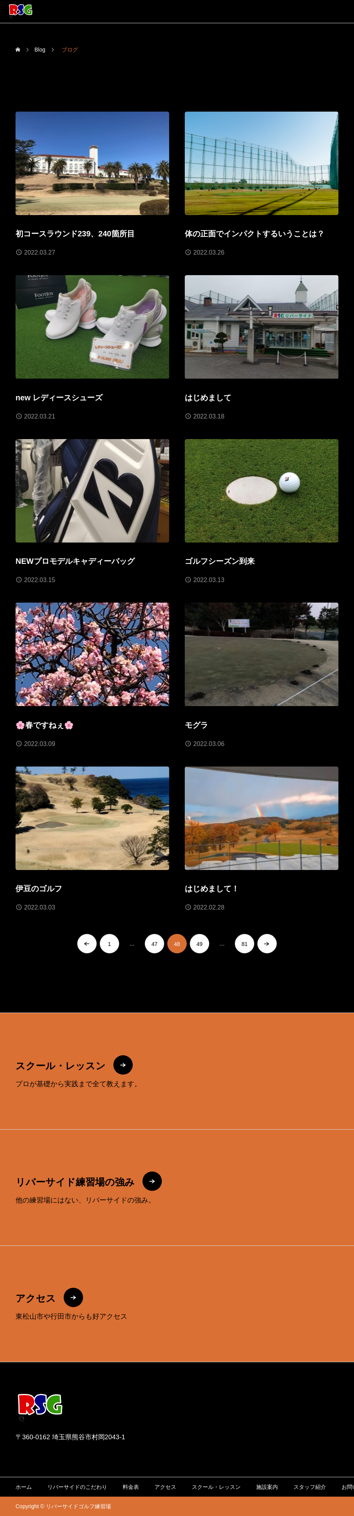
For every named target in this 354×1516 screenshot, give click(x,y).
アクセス (165, 1487)
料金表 (131, 1487)
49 (199, 944)
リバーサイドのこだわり (77, 1487)
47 (154, 944)
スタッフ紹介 (309, 1487)
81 (244, 944)
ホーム (24, 1487)
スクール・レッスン (216, 1487)
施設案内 (267, 1487)
